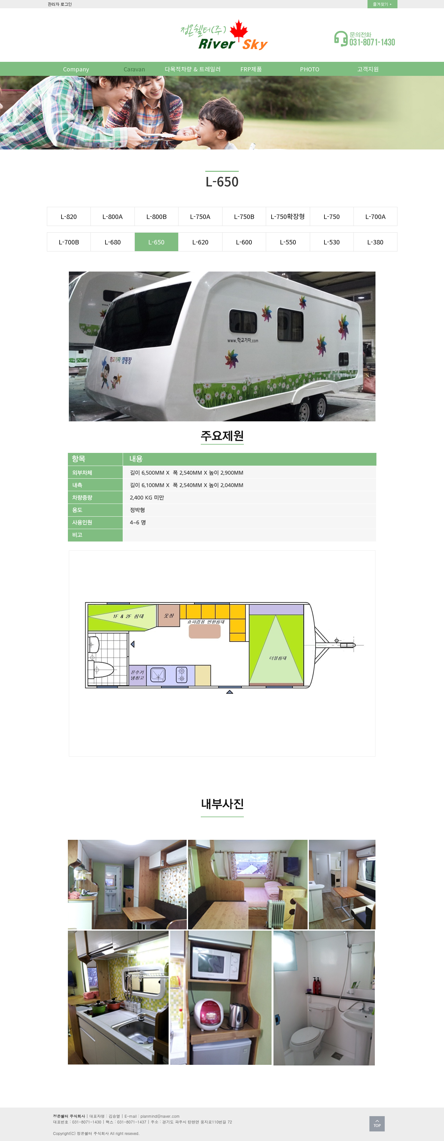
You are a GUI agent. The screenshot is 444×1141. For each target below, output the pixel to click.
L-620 (200, 241)
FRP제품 (251, 69)
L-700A (375, 216)
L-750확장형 (288, 216)
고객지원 (368, 69)
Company (76, 69)
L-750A (200, 216)
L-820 (69, 216)
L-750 (332, 216)
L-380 (375, 241)
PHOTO (309, 69)
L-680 (113, 241)
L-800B (156, 216)
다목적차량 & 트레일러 (193, 69)
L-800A (112, 216)
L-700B (69, 241)
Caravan (134, 69)
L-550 (288, 241)
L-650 (156, 241)
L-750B (244, 216)
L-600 (244, 241)
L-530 (332, 241)
